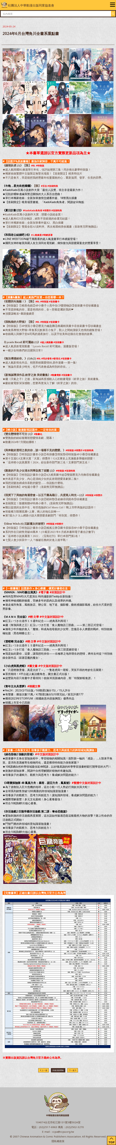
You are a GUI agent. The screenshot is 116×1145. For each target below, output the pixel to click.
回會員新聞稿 (58, 1070)
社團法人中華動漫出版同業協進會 (27, 5)
